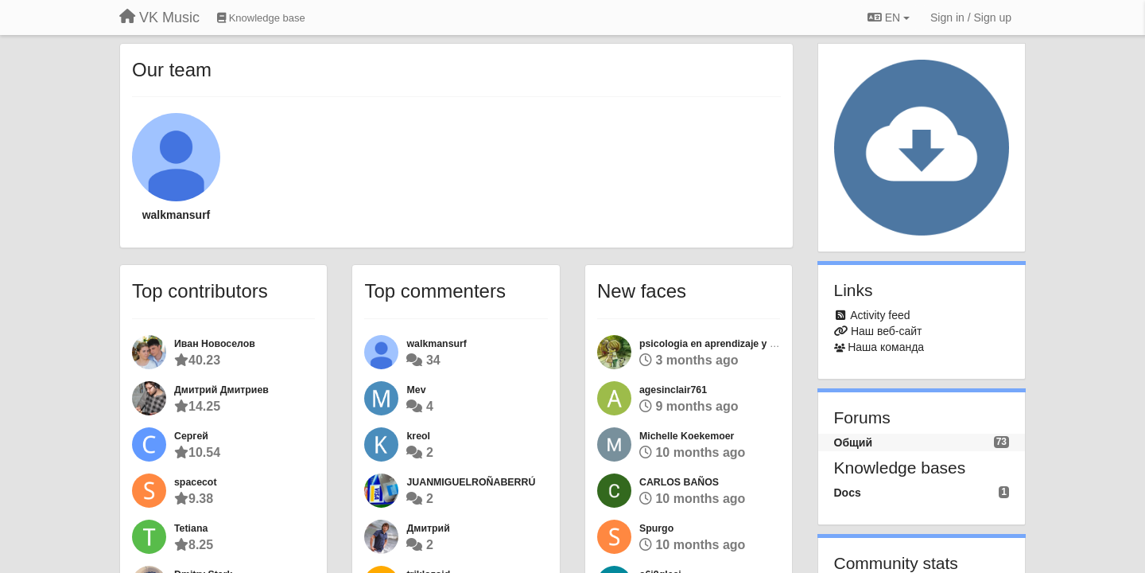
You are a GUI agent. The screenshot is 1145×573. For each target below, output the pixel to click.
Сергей (191, 436)
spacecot (195, 482)
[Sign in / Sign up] (971, 17)
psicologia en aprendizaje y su (710, 343)
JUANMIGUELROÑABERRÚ (470, 482)
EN (888, 17)
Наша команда (886, 347)
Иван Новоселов (214, 343)
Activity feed (880, 315)
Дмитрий (427, 528)
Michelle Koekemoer (686, 436)
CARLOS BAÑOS (679, 482)
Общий (853, 442)
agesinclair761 (673, 390)
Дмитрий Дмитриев (221, 390)
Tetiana (191, 528)
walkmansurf (176, 215)
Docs (847, 492)
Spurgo (656, 528)
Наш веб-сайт (886, 331)
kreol (418, 436)
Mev (415, 390)
